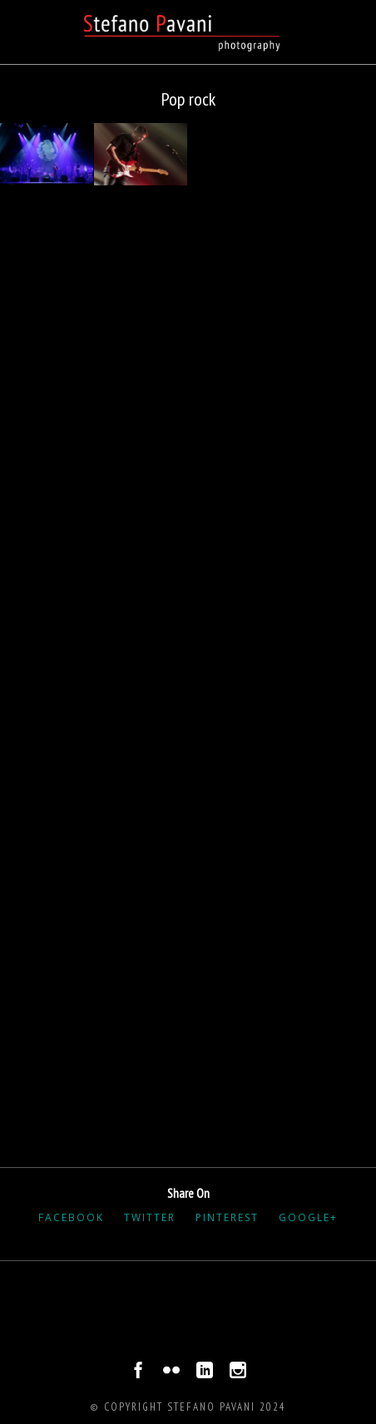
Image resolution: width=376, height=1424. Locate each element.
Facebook (71, 1217)
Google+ (308, 1217)
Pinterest (227, 1217)
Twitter (150, 1217)
